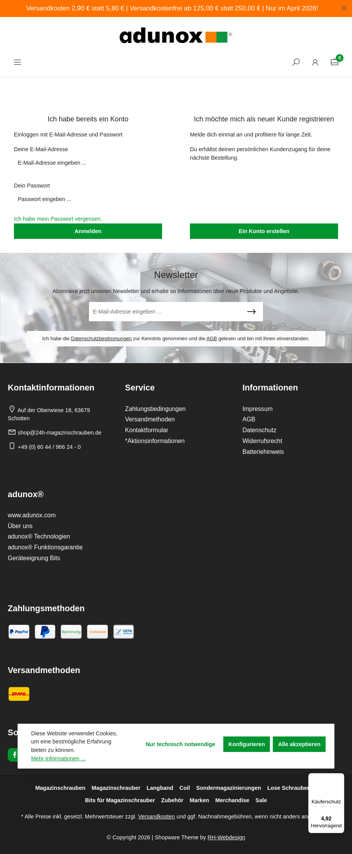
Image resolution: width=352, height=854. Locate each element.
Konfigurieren (247, 744)
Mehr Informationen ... (58, 758)
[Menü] (339, 777)
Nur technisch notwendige (180, 744)
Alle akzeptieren (299, 744)
